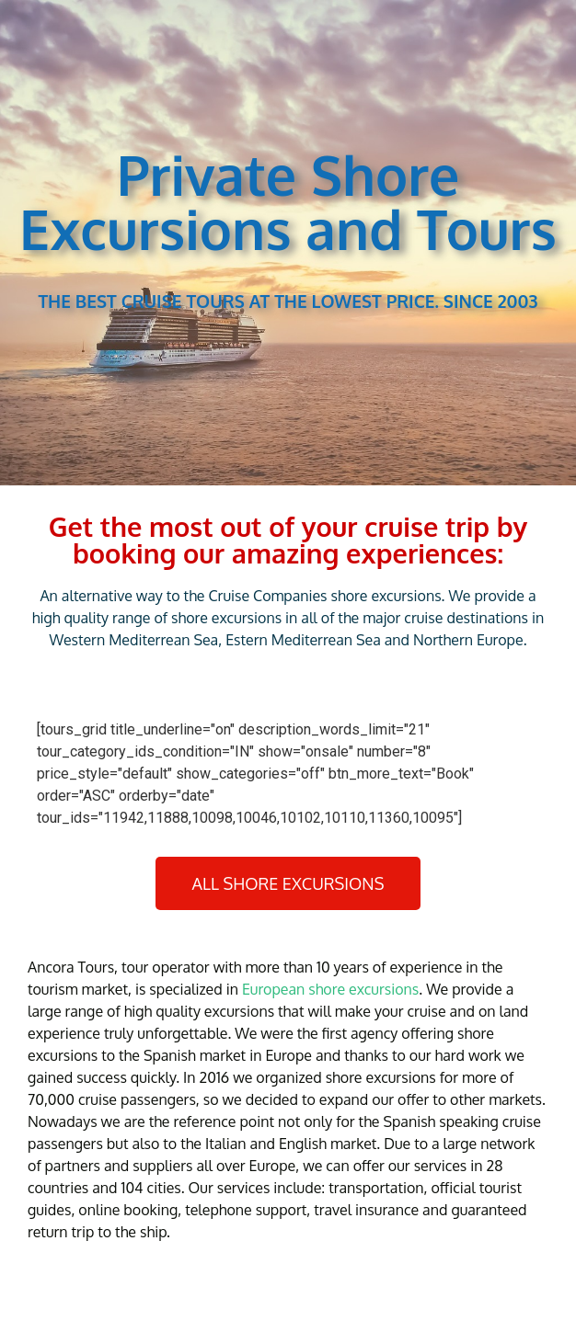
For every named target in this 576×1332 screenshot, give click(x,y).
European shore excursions (330, 989)
